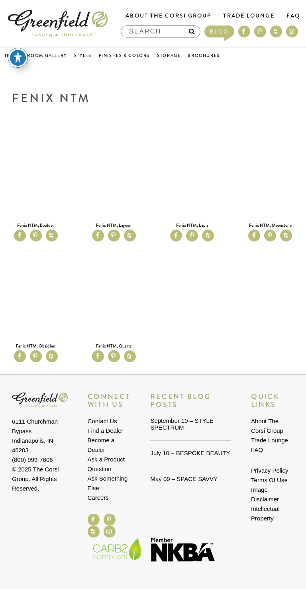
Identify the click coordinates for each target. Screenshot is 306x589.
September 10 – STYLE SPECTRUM (181, 424)
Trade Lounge (248, 16)
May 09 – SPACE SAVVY (184, 478)
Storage (168, 55)
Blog (219, 31)
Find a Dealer (106, 430)
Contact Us (102, 421)
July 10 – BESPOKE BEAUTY (190, 453)
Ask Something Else (108, 483)
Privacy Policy (269, 470)
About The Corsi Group (168, 16)
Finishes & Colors (124, 55)
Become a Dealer (101, 445)
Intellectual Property (265, 513)
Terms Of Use (269, 480)
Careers (98, 497)
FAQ (293, 16)
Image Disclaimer (265, 494)
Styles (83, 55)
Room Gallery (47, 55)
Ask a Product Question (106, 464)
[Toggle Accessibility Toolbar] (17, 57)
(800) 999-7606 (32, 459)
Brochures (204, 55)
